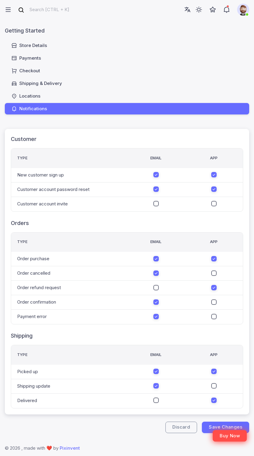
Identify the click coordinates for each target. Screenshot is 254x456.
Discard (181, 427)
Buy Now (230, 436)
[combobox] (43, 9)
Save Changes (225, 427)
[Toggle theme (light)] (199, 9)
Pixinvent (70, 448)
